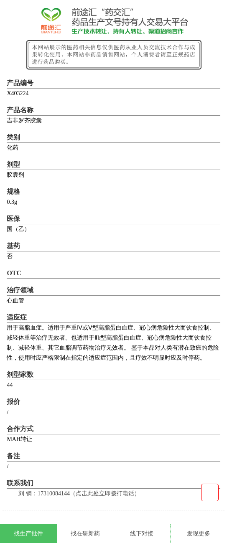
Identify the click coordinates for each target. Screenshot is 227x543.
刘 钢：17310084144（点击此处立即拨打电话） (79, 493)
